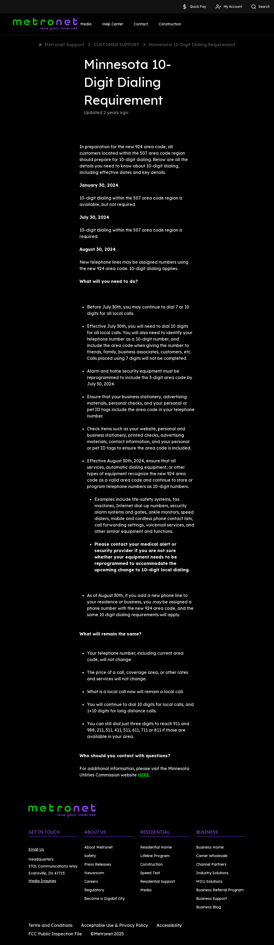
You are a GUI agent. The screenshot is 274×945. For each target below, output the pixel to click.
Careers (91, 881)
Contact (141, 24)
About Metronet (98, 847)
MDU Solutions (209, 881)
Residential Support (157, 881)
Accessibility (169, 925)
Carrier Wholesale (211, 855)
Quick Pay (193, 6)
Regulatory (94, 890)
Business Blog (208, 907)
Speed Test (150, 872)
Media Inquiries (42, 880)
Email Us (36, 849)
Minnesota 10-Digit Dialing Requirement (192, 44)
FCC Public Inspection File (55, 933)
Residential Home (156, 847)
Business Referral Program (220, 890)
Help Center (112, 24)
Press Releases (97, 864)
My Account (228, 6)
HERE (143, 775)
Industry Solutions (212, 872)
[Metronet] (46, 24)
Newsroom (94, 872)
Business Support (211, 898)
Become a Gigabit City (104, 898)
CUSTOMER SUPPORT (116, 44)
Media (86, 24)
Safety (90, 855)
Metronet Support (61, 44)
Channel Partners (211, 864)
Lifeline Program (155, 855)
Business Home (210, 847)
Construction (170, 24)
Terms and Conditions (50, 925)
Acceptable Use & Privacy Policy (114, 925)
